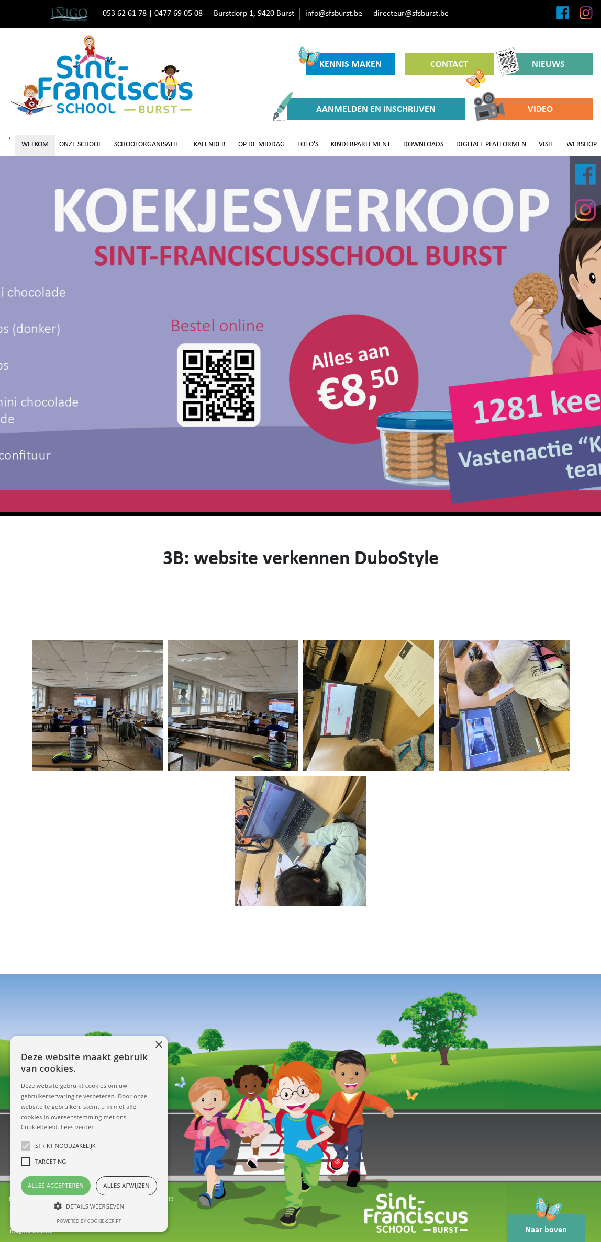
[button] (89, 1206)
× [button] (158, 1045)
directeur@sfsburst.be (411, 13)
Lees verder (77, 1127)
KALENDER (210, 144)
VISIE (546, 144)
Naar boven (546, 1224)
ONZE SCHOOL (80, 144)
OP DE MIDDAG (261, 144)
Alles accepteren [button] (56, 1185)
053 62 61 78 (125, 13)
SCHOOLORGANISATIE (146, 144)
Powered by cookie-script (89, 1220)
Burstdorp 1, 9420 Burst (254, 13)
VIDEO (520, 109)
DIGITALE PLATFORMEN (491, 144)
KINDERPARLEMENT (361, 144)
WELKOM (35, 144)
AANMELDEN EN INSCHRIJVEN (361, 109)
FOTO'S (307, 144)
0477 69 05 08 (178, 13)
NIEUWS (534, 64)
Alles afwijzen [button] (126, 1185)
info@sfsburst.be (333, 13)
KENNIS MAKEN (344, 61)
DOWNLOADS (423, 144)
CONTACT (457, 67)
